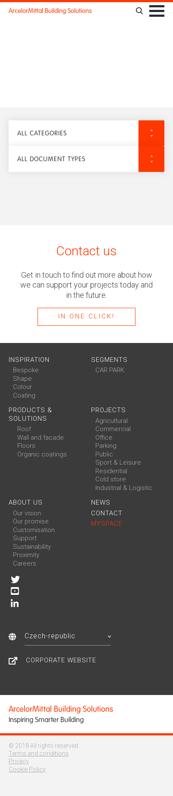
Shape (22, 379)
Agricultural (111, 421)
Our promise (31, 521)
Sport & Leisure (118, 462)
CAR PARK (109, 370)
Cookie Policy (27, 769)
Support (25, 538)
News (100, 502)
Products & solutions (30, 414)
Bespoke (26, 370)
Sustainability (32, 547)
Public (104, 454)
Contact (107, 513)
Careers (24, 563)
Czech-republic (68, 636)
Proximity (26, 555)
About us (26, 502)
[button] (86, 133)
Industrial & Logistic (123, 488)
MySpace (107, 523)
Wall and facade (40, 437)
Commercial (113, 429)
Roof (24, 429)
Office (104, 437)
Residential (111, 471)
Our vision (27, 513)
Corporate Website (61, 660)
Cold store (110, 479)
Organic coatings (42, 454)
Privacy (19, 761)
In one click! (86, 316)
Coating (24, 395)
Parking (105, 446)
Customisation (34, 530)
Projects (108, 410)
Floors (26, 446)
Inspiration (29, 360)
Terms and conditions (39, 753)
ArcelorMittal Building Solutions (50, 11)
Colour (22, 387)
